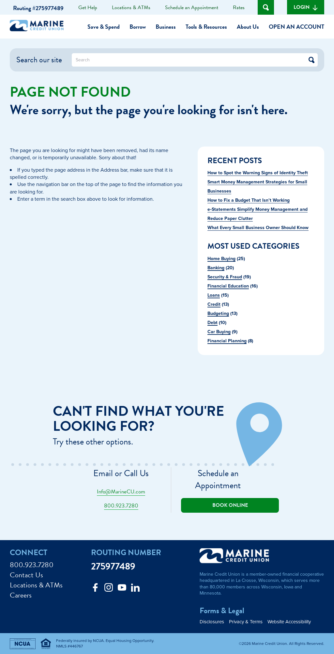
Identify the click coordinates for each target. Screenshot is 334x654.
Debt (212, 322)
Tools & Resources (206, 26)
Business (166, 26)
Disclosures (212, 621)
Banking (215, 267)
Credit (213, 304)
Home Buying (221, 258)
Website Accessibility (289, 621)
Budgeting (218, 313)
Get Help (87, 7)
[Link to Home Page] (39, 27)
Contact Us (26, 575)
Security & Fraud (224, 276)
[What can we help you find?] (195, 60)
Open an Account (296, 26)
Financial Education (228, 286)
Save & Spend (103, 26)
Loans (213, 295)
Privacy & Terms (246, 621)
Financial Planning (227, 340)
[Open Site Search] (266, 7)
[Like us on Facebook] (95, 589)
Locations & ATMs (131, 7)
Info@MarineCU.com (121, 492)
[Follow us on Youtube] (122, 589)
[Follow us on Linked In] (135, 589)
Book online (230, 505)
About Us (248, 26)
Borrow (137, 26)
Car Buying (219, 331)
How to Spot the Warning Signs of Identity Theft (257, 172)
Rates (239, 7)
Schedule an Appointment (191, 7)
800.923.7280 (121, 506)
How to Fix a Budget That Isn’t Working (248, 200)
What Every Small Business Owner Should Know (258, 227)
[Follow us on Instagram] (108, 589)
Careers (21, 595)
